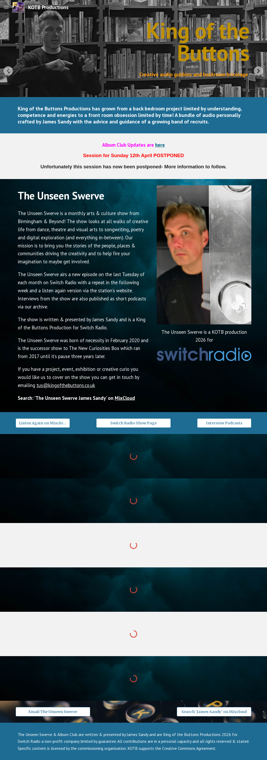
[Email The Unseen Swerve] (53, 711)
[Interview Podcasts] (224, 423)
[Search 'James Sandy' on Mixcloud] (214, 711)
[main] (164, 42)
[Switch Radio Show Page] (133, 423)
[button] (6, 7)
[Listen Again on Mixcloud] (43, 423)
